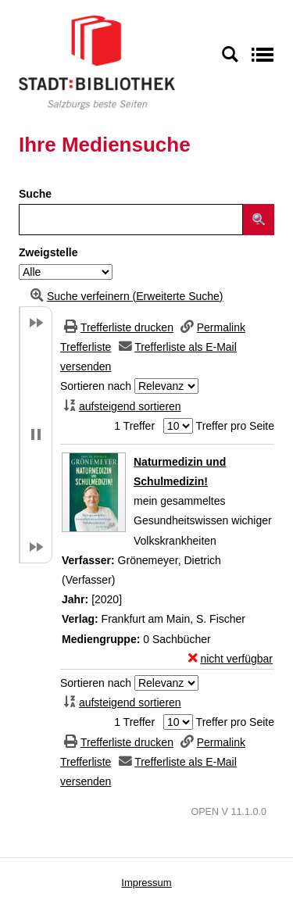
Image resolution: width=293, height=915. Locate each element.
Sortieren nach (95, 386)
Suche (35, 194)
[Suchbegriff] (131, 219)
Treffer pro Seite (235, 426)
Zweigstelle (48, 252)
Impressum (146, 882)
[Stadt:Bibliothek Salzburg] (97, 61)
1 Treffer (134, 426)
